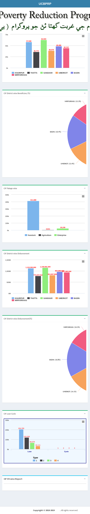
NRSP (57, 510)
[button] (3, 11)
